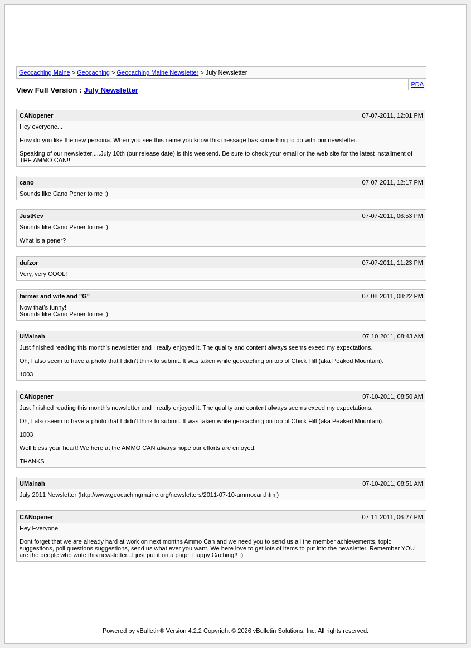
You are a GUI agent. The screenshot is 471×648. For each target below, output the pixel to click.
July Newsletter (111, 90)
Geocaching (93, 72)
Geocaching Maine (44, 72)
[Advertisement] (236, 39)
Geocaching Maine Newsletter (158, 72)
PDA (417, 84)
